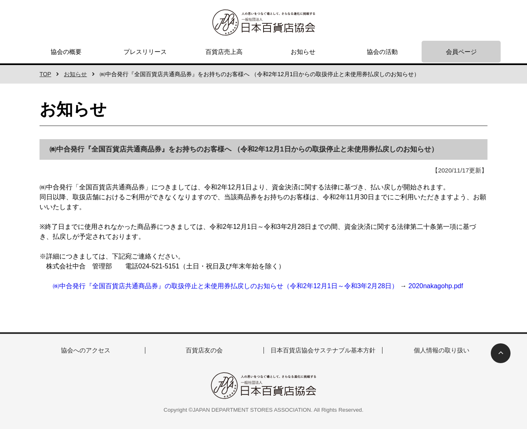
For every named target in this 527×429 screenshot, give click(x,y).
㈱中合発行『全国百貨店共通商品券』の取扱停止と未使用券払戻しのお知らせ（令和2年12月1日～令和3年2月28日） (225, 285)
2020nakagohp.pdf (435, 285)
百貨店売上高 (224, 51)
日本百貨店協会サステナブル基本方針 (322, 350)
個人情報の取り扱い (441, 350)
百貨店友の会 (204, 350)
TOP (45, 74)
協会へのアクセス (85, 350)
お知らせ (303, 51)
